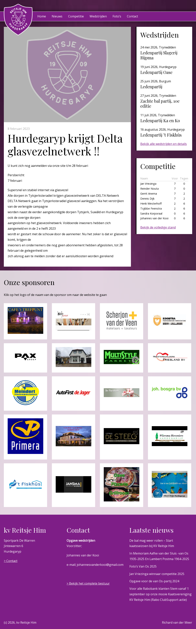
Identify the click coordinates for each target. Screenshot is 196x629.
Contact (132, 16)
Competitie (76, 16)
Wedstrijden (98, 16)
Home (41, 16)
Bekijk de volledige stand (158, 227)
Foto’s (117, 16)
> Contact (10, 561)
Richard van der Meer (177, 622)
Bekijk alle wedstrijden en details (163, 144)
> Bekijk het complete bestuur (88, 583)
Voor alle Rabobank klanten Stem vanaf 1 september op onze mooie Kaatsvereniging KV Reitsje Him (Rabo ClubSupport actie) (160, 594)
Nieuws (57, 16)
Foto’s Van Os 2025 (143, 566)
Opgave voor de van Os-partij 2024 (154, 581)
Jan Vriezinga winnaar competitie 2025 (156, 574)
